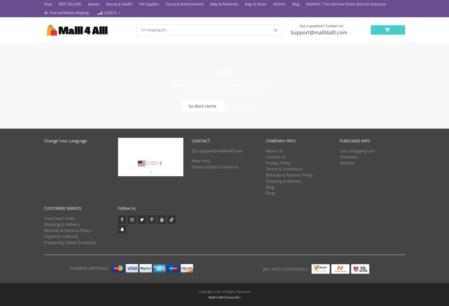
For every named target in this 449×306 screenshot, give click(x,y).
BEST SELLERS (70, 4)
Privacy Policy (278, 163)
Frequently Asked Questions (70, 242)
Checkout (348, 157)
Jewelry (93, 4)
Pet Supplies (149, 4)
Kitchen (279, 4)
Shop (48, 4)
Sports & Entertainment (184, 4)
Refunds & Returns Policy (289, 175)
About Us (274, 151)
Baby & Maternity (224, 4)
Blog (295, 4)
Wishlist (347, 163)
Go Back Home (202, 106)
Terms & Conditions (284, 169)
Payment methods (61, 236)
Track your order (59, 218)
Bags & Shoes (255, 4)
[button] (109, 13)
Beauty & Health (119, 4)
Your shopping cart (357, 151)
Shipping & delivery (284, 181)
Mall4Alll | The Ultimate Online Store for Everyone (346, 4)
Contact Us (246, 106)
